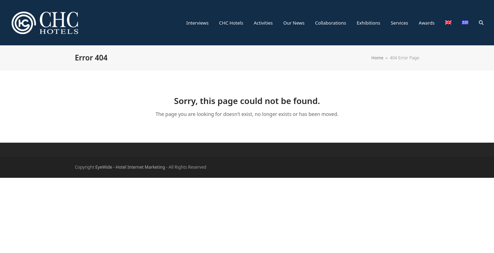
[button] (481, 23)
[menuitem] (448, 23)
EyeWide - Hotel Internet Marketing (130, 167)
